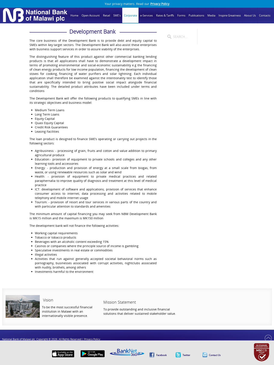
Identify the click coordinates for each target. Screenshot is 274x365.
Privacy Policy (159, 4)
